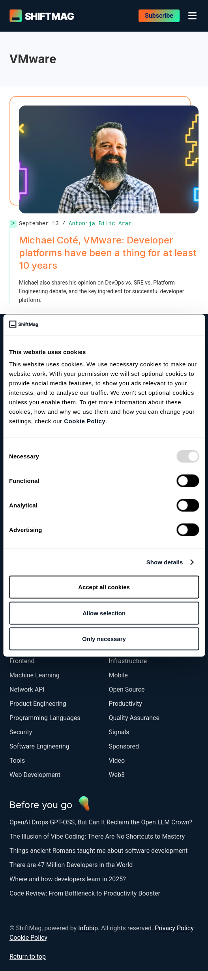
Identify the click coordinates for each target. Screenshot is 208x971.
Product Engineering (37, 703)
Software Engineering (39, 746)
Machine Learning (34, 675)
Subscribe (159, 15)
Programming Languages (44, 718)
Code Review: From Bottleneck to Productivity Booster (84, 893)
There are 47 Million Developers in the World (71, 865)
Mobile (118, 675)
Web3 (117, 775)
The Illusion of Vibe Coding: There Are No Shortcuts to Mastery (97, 836)
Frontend (21, 661)
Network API (27, 689)
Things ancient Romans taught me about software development (99, 850)
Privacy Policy (174, 928)
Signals (119, 732)
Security (20, 732)
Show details (164, 561)
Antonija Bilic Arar (100, 223)
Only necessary (104, 638)
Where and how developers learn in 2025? (67, 879)
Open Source (127, 689)
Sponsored (124, 746)
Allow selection (104, 612)
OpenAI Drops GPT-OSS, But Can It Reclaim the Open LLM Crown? (100, 822)
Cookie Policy (84, 421)
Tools (17, 760)
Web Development (34, 775)
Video (117, 760)
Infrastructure (128, 661)
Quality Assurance (134, 718)
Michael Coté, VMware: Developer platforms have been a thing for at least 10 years (108, 252)
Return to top (27, 956)
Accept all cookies (104, 587)
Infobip (88, 928)
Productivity (125, 703)
